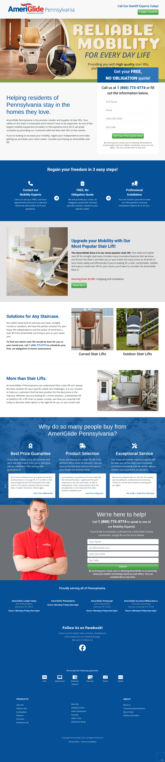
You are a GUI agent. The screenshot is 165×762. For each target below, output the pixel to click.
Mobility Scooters (78, 708)
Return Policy (128, 712)
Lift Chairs (20, 719)
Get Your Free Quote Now (128, 135)
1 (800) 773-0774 (148, 12)
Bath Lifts (75, 704)
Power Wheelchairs (78, 711)
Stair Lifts (20, 705)
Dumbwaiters (21, 712)
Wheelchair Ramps (78, 722)
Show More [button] (79, 285)
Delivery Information (131, 715)
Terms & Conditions (88, 742)
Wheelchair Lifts (22, 722)
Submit (123, 566)
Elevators (20, 715)
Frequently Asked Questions (134, 708)
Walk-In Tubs (76, 718)
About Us (126, 705)
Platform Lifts (21, 708)
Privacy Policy (74, 742)
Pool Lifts (75, 715)
